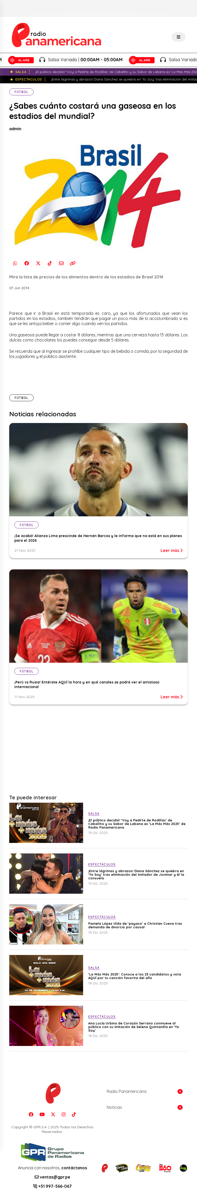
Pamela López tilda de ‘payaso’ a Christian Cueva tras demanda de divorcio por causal (135, 925)
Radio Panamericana (126, 1091)
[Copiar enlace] (72, 263)
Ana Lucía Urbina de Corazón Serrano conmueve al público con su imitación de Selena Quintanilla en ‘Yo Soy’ (133, 1026)
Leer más (172, 550)
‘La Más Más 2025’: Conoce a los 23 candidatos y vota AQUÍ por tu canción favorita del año (134, 976)
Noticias (114, 1107)
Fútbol (21, 92)
